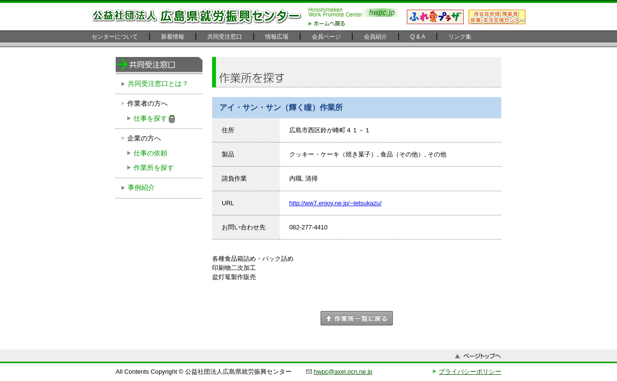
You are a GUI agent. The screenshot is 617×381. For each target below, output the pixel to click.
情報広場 (276, 36)
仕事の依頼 (150, 153)
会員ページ (326, 36)
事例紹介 (141, 187)
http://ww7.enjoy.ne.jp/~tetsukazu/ (335, 203)
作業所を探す (154, 167)
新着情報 (172, 36)
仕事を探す (150, 118)
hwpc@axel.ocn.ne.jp (343, 371)
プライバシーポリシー (470, 371)
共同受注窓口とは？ (158, 83)
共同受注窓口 (224, 36)
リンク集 (459, 36)
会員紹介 (375, 36)
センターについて (115, 36)
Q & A (417, 36)
